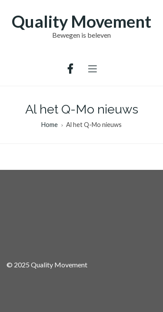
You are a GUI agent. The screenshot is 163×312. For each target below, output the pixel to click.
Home (49, 124)
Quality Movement (81, 21)
